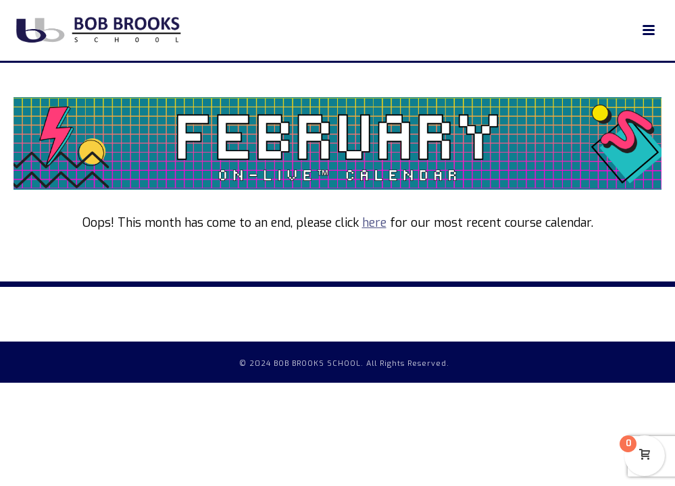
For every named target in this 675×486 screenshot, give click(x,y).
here (374, 223)
